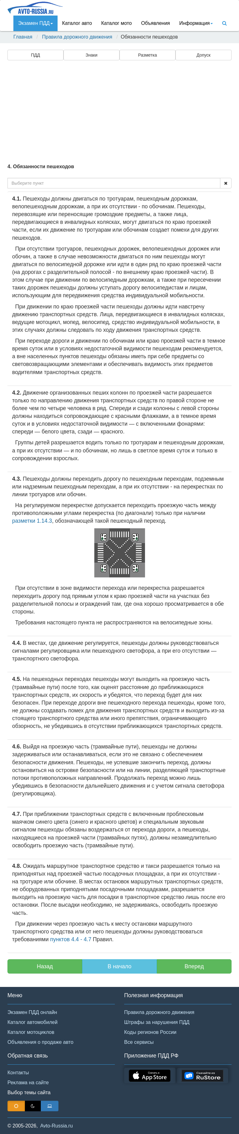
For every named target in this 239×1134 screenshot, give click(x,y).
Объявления (155, 23)
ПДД (35, 55)
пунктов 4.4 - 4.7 (70, 939)
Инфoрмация (196, 23)
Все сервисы (139, 1042)
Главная (22, 36)
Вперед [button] (194, 966)
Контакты (18, 1072)
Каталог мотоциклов (30, 1032)
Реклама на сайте (28, 1082)
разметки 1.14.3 (32, 521)
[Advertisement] (119, 111)
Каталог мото (116, 23)
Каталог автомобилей (32, 1022)
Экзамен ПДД (35, 23)
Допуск (204, 55)
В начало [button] (120, 966)
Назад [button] (45, 966)
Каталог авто (77, 23)
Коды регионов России (150, 1032)
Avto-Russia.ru (56, 1125)
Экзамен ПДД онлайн (32, 1012)
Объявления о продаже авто (40, 1042)
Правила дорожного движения (77, 36)
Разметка (147, 55)
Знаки (91, 55)
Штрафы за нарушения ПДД (157, 1022)
